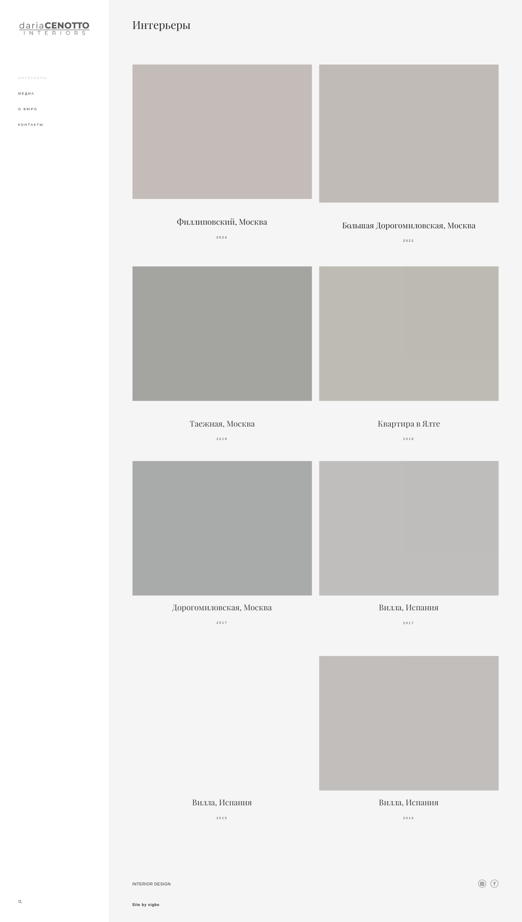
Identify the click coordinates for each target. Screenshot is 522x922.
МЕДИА (26, 93)
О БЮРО (28, 109)
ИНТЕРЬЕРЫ (32, 78)
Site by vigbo (146, 905)
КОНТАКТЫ (31, 124)
